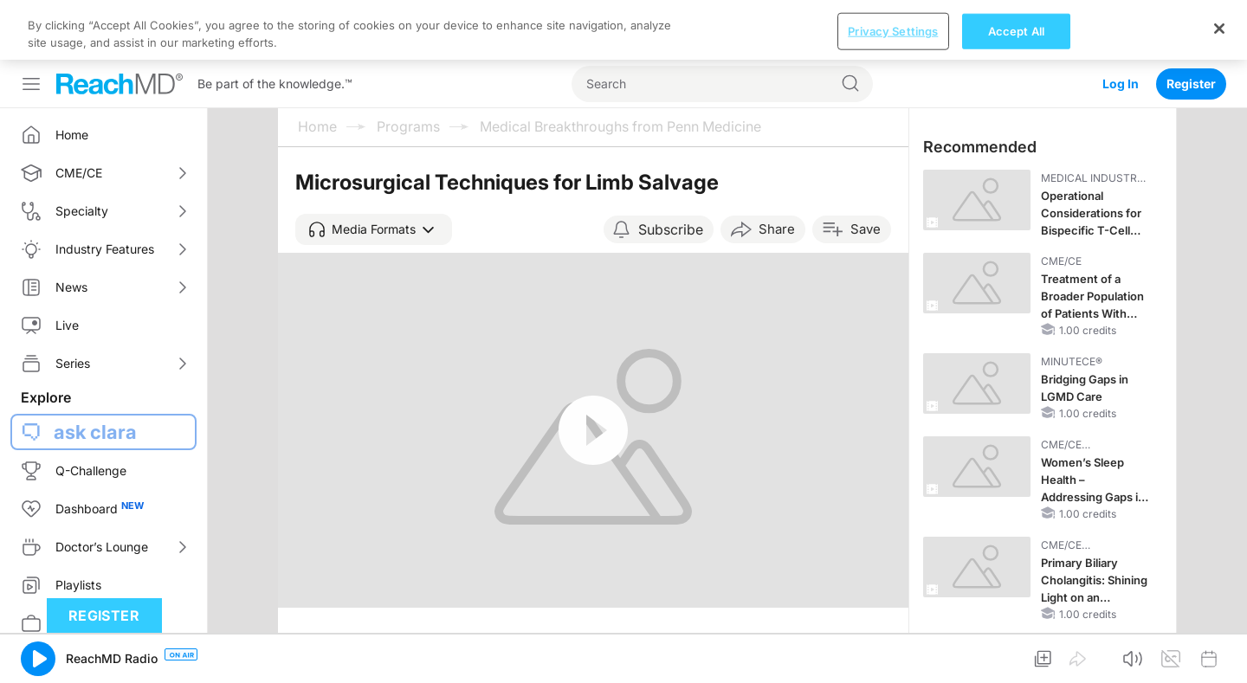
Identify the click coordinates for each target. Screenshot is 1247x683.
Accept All (1016, 30)
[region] (623, 30)
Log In (1120, 83)
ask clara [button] (95, 432)
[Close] (1219, 29)
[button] (373, 229)
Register (1191, 83)
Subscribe (670, 229)
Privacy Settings (893, 30)
